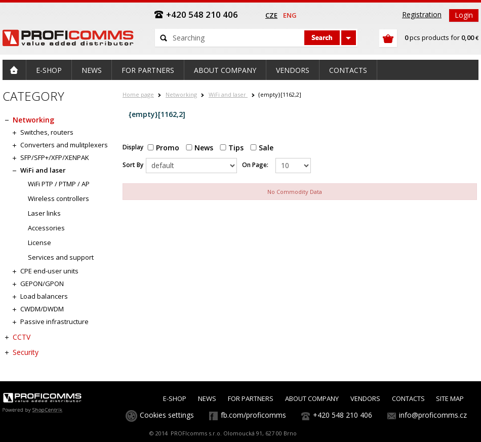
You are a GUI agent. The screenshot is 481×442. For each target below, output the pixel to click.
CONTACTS (408, 398)
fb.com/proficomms (253, 415)
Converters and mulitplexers (64, 144)
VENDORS (365, 398)
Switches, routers (46, 132)
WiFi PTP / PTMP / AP (59, 183)
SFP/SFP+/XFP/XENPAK (54, 157)
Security (25, 352)
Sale (261, 147)
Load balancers (44, 296)
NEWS (207, 398)
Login (464, 15)
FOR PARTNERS (250, 398)
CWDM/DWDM (42, 308)
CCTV (21, 337)
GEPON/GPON (42, 283)
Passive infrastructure (54, 321)
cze (271, 15)
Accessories (46, 227)
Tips (232, 147)
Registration (422, 14)
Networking (181, 94)
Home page (138, 94)
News (199, 147)
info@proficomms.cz (433, 415)
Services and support (61, 257)
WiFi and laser (228, 94)
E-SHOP (174, 398)
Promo (163, 147)
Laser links (44, 213)
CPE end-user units (49, 270)
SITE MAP (450, 398)
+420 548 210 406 (342, 415)
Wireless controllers (58, 198)
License (39, 242)
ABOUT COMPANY (312, 398)
